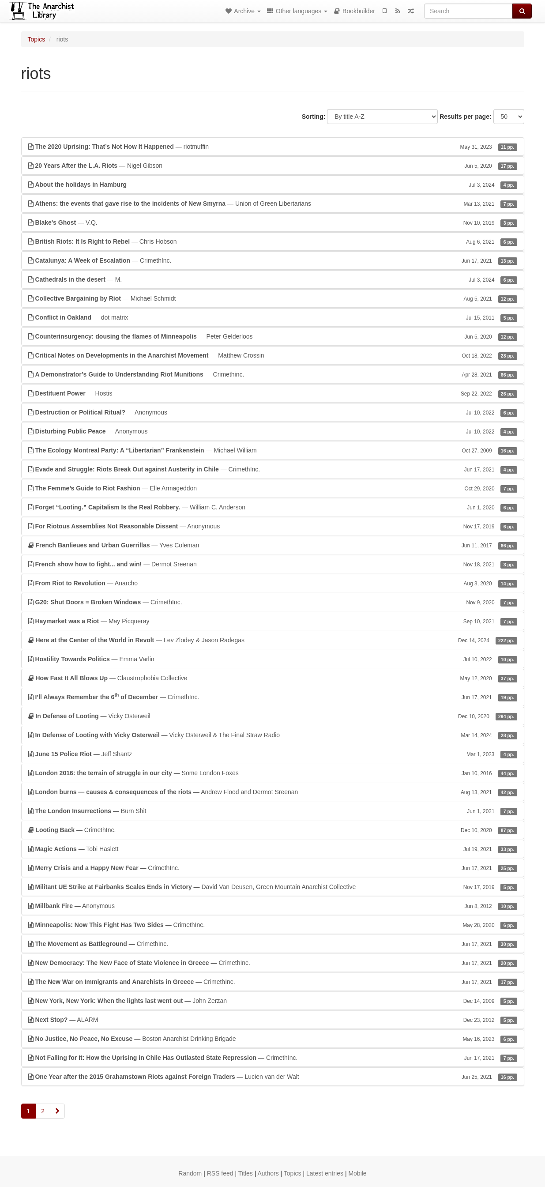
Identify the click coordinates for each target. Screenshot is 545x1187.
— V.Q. (272, 222)
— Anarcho (272, 583)
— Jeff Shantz (272, 754)
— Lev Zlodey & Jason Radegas (272, 640)
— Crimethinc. (272, 374)
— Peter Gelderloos (272, 336)
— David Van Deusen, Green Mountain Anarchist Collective (272, 886)
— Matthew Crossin (272, 355)
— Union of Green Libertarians (272, 203)
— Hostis (272, 393)
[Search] (468, 11)
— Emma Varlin (272, 659)
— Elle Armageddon (272, 488)
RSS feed (220, 1173)
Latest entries (324, 1173)
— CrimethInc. (272, 260)
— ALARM (272, 1019)
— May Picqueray (272, 621)
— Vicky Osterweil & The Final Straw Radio (272, 735)
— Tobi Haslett (272, 848)
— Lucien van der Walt (272, 1076)
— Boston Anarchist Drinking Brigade (272, 1038)
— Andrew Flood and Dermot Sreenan (272, 792)
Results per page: (465, 116)
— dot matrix (272, 317)
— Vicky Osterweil (272, 716)
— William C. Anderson (272, 507)
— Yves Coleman (272, 545)
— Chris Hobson (272, 241)
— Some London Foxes (272, 773)
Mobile (357, 1173)
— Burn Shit (272, 810)
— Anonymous (272, 412)
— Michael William (272, 450)
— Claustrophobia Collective (272, 678)
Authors (267, 1173)
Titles (245, 1173)
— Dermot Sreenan (272, 564)
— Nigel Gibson (272, 165)
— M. (272, 279)
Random (190, 1173)
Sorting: (314, 116)
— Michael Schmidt (272, 298)
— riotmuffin (272, 146)
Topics (36, 39)
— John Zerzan (272, 1000)
